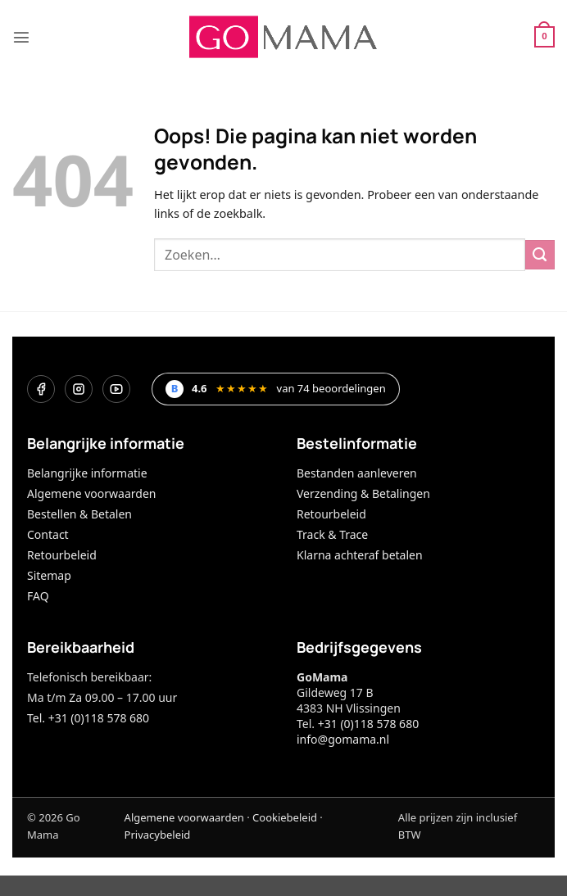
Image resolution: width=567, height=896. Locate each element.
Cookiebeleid (284, 817)
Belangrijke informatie (87, 473)
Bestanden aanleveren (357, 473)
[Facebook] (41, 389)
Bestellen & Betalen (79, 514)
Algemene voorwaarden (91, 493)
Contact (48, 534)
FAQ (38, 596)
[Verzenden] (540, 254)
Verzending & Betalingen (363, 493)
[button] (21, 37)
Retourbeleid (62, 555)
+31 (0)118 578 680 (368, 723)
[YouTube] (116, 389)
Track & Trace (332, 534)
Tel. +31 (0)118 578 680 (88, 718)
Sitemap (49, 575)
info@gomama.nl (343, 739)
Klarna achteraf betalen (360, 555)
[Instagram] (79, 389)
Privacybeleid (158, 834)
